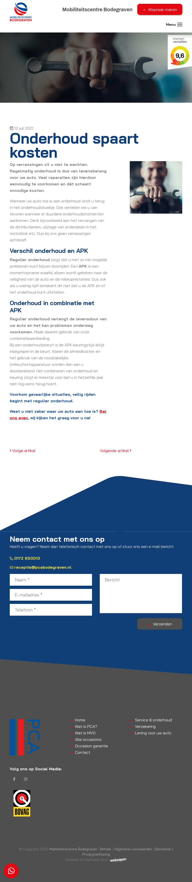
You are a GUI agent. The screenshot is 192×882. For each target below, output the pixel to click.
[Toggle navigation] (179, 24)
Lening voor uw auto (153, 732)
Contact (82, 752)
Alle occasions (88, 739)
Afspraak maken (162, 9)
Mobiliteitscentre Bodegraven (73, 849)
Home (80, 719)
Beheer (106, 849)
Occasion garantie (91, 745)
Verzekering (145, 726)
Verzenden (162, 623)
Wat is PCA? (86, 726)
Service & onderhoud (153, 719)
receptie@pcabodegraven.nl (41, 567)
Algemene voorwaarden (133, 849)
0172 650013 (25, 558)
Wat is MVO (85, 732)
